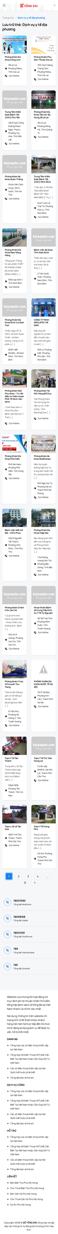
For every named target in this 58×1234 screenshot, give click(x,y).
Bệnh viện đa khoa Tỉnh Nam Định (43, 251)
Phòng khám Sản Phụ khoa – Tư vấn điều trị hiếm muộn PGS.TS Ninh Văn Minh (14, 396)
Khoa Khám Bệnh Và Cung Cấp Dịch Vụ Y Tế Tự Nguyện (43, 610)
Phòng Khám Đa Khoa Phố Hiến (13, 457)
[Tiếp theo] (35, 882)
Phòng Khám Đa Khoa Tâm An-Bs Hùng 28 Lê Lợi (42, 115)
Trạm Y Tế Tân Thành (11, 759)
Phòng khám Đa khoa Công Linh (13, 58)
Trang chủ (8, 17)
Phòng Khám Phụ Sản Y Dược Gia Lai (43, 58)
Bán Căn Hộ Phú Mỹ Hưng (23, 1193)
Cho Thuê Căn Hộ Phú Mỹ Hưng (26, 1199)
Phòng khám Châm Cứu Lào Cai (14, 609)
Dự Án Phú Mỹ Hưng (20, 1204)
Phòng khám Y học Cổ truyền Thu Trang (14, 684)
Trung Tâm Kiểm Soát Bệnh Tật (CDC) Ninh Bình (42, 179)
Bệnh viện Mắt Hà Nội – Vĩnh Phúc (14, 531)
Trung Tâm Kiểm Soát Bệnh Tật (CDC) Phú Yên (13, 115)
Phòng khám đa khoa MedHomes (42, 457)
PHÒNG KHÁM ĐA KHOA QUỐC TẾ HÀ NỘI (43, 684)
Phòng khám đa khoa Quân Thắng (14, 178)
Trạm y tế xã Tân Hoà (13, 828)
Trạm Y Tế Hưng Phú (41, 828)
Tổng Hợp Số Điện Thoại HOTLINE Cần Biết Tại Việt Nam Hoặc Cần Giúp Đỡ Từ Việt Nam (30, 1058)
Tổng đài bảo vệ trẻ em (22, 1077)
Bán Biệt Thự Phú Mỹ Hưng (24, 1182)
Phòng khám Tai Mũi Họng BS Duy (43, 392)
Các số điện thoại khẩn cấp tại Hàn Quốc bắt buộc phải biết (28, 1070)
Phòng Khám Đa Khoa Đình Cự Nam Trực (14, 323)
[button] (4, 5)
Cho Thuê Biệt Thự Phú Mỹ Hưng (27, 1188)
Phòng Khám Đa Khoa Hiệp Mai (42, 531)
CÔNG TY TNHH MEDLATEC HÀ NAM (41, 323)
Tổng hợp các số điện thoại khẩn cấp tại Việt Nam (29, 1047)
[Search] (54, 5)
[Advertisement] (42, 1218)
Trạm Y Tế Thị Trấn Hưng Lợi (43, 759)
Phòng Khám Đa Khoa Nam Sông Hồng (13, 253)
